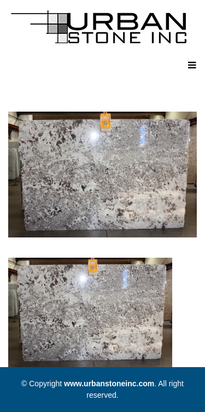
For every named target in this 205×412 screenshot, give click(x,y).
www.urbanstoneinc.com (109, 383)
